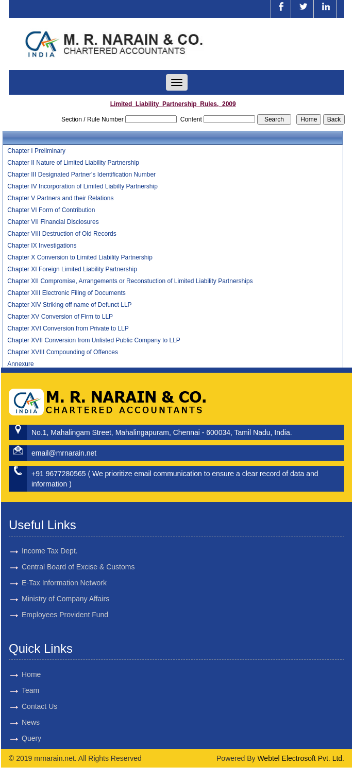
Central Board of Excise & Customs (78, 555)
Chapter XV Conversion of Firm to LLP (60, 316)
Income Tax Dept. (50, 539)
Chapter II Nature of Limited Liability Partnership (73, 162)
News (19, 722)
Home (19, 674)
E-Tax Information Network (64, 571)
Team (18, 690)
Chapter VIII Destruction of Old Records (61, 233)
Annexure (20, 364)
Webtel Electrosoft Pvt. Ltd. (300, 758)
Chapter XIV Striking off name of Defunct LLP (69, 304)
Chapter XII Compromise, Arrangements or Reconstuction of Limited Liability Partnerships (130, 281)
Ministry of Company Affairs (65, 587)
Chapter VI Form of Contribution (51, 210)
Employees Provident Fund (65, 603)
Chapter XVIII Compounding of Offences (62, 352)
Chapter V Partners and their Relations (60, 198)
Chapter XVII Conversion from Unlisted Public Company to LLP (93, 340)
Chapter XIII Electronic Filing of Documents (66, 293)
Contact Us (27, 706)
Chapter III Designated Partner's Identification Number (81, 174)
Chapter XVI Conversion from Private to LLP (67, 328)
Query (19, 738)
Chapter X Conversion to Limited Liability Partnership (79, 257)
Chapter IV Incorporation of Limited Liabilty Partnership (82, 186)
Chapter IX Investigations (41, 245)
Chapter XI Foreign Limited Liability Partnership (72, 269)
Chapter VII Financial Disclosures (52, 221)
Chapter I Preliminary (36, 150)
